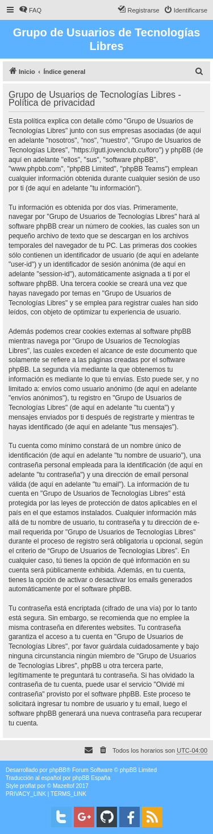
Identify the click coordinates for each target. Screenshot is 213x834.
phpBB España (91, 778)
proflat (28, 786)
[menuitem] (30, 10)
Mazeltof (63, 786)
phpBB (57, 770)
